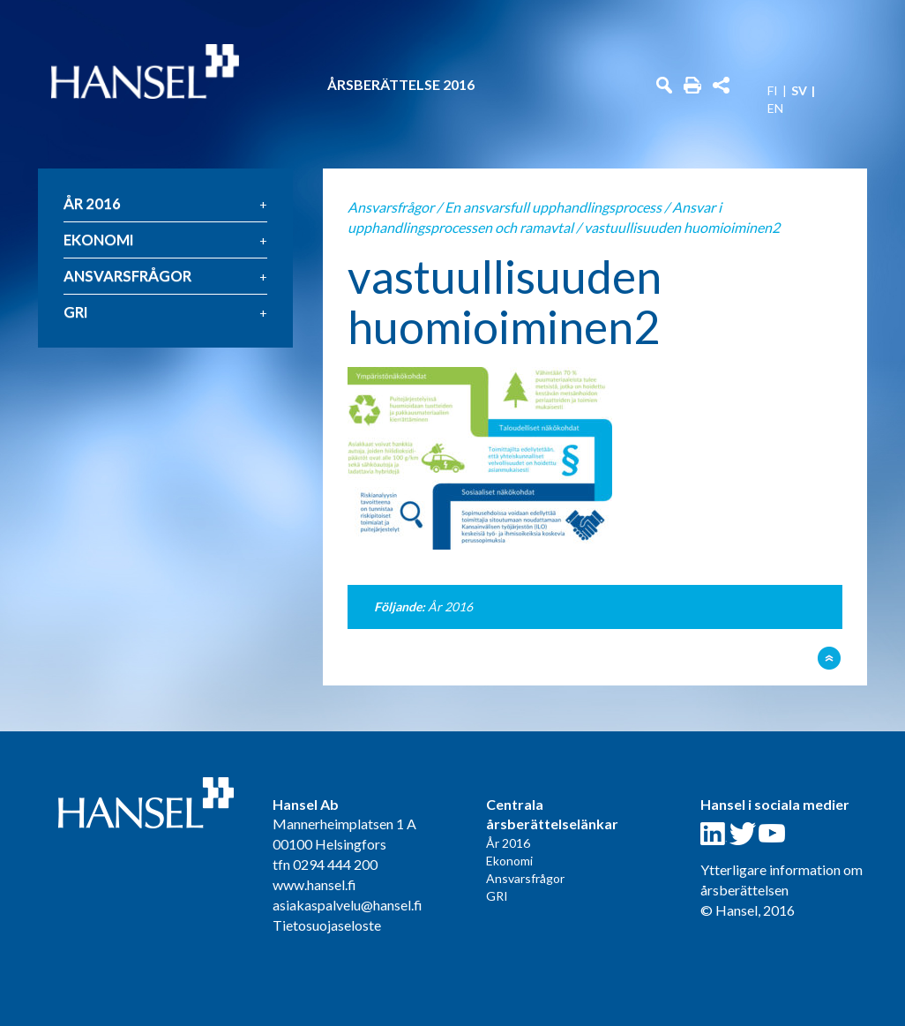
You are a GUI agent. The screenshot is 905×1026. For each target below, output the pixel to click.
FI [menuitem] (772, 91)
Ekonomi (99, 239)
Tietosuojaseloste (327, 925)
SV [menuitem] (799, 91)
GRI (76, 312)
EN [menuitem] (775, 108)
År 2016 (92, 203)
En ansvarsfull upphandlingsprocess (553, 206)
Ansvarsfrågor (127, 275)
